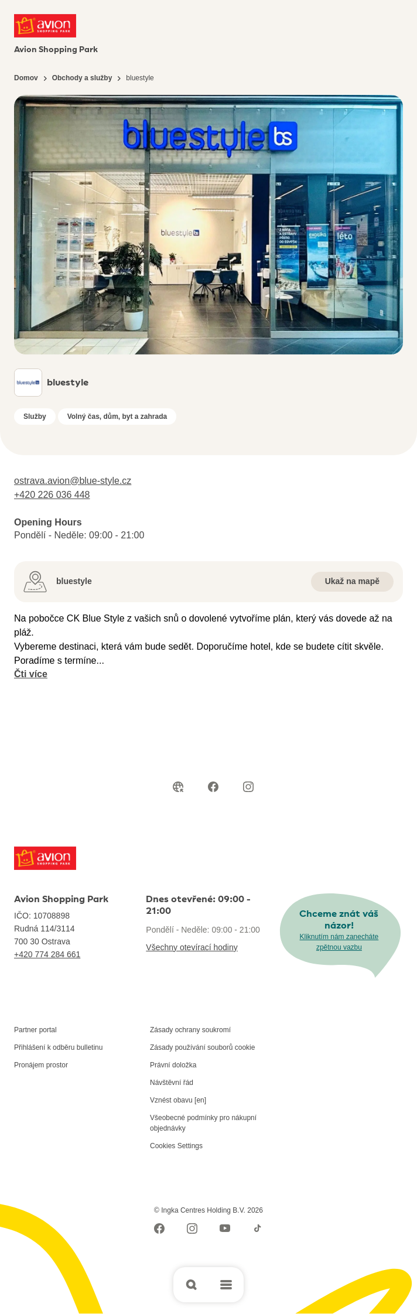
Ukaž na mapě (352, 581)
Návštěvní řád (171, 1082)
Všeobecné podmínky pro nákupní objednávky (203, 1123)
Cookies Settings (176, 1146)
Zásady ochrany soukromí (190, 1030)
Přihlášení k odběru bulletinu (58, 1047)
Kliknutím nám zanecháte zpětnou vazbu (339, 942)
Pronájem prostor (41, 1065)
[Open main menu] (226, 1284)
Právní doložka (173, 1065)
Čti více (30, 674)
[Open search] (190, 1284)
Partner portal (35, 1030)
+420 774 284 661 (47, 954)
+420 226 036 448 (52, 495)
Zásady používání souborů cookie (202, 1047)
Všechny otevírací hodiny (191, 947)
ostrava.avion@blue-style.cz (72, 481)
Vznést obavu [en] (178, 1100)
